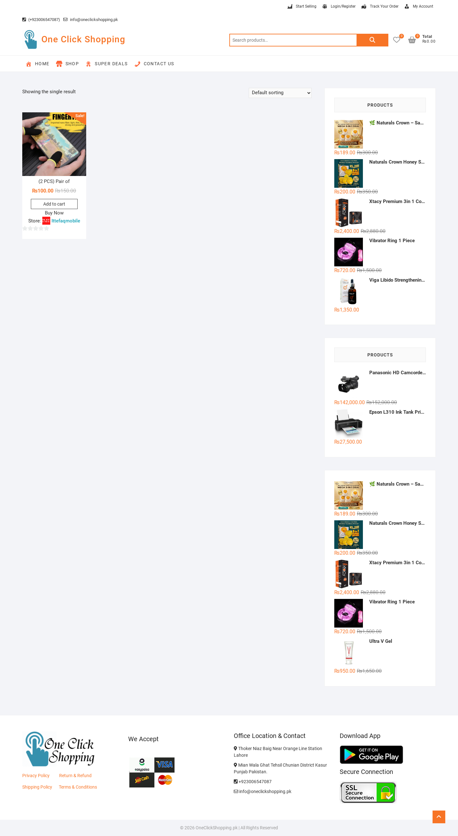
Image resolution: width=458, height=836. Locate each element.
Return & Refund (75, 775)
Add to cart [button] (54, 204)
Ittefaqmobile (66, 221)
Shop (67, 64)
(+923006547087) (41, 19)
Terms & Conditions (78, 787)
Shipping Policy (37, 787)
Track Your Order (380, 7)
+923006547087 (253, 781)
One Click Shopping (83, 39)
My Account (418, 7)
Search (372, 40)
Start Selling (301, 7)
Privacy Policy (36, 775)
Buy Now (54, 213)
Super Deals (106, 64)
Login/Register (339, 7)
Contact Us (154, 64)
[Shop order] (280, 93)
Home (37, 64)
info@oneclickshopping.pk (90, 19)
